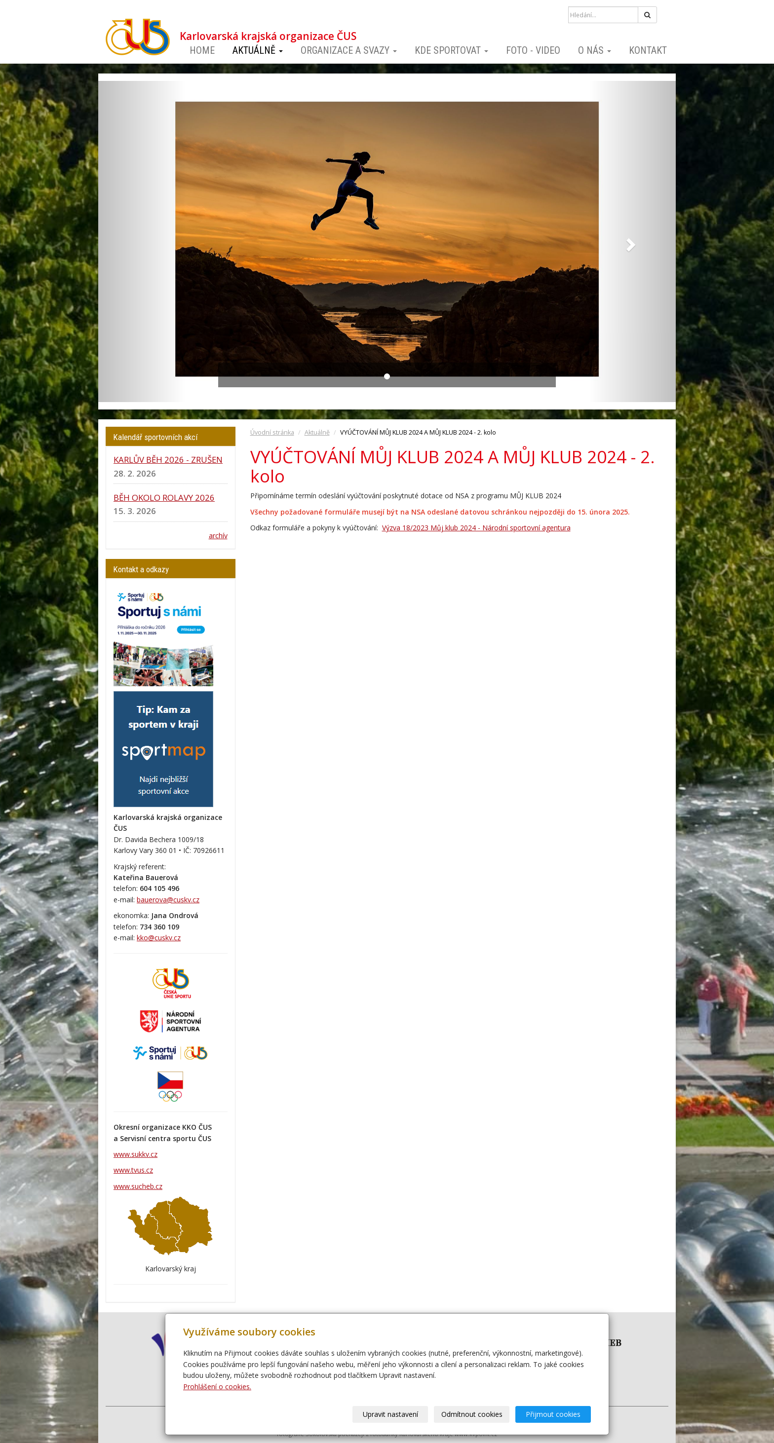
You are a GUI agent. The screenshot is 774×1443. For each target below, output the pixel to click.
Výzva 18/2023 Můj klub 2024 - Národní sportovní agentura (476, 527)
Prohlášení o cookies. (217, 1386)
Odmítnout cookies (472, 1414)
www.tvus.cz (133, 1170)
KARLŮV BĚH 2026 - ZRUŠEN (168, 459)
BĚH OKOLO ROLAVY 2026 (164, 497)
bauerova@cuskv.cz (168, 899)
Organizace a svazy (349, 50)
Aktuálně (257, 50)
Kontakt (648, 50)
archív (218, 535)
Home (202, 50)
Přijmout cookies (553, 1414)
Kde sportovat (451, 50)
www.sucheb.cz (138, 1186)
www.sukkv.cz (135, 1154)
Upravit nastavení (390, 1414)
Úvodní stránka (272, 432)
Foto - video (533, 50)
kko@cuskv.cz (159, 937)
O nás (594, 50)
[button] (141, 241)
